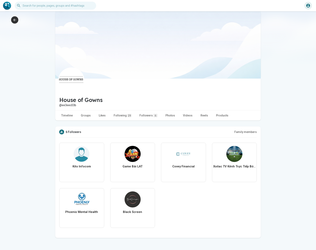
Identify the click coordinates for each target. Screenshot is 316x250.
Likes (102, 115)
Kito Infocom (82, 166)
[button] (55, 6)
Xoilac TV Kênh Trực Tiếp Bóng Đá (234, 166)
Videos (187, 115)
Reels (204, 115)
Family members (245, 132)
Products (222, 115)
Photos (170, 115)
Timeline (67, 115)
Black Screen (132, 212)
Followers (148, 115)
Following (122, 115)
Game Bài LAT (132, 166)
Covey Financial (183, 166)
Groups (86, 115)
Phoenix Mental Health (81, 212)
